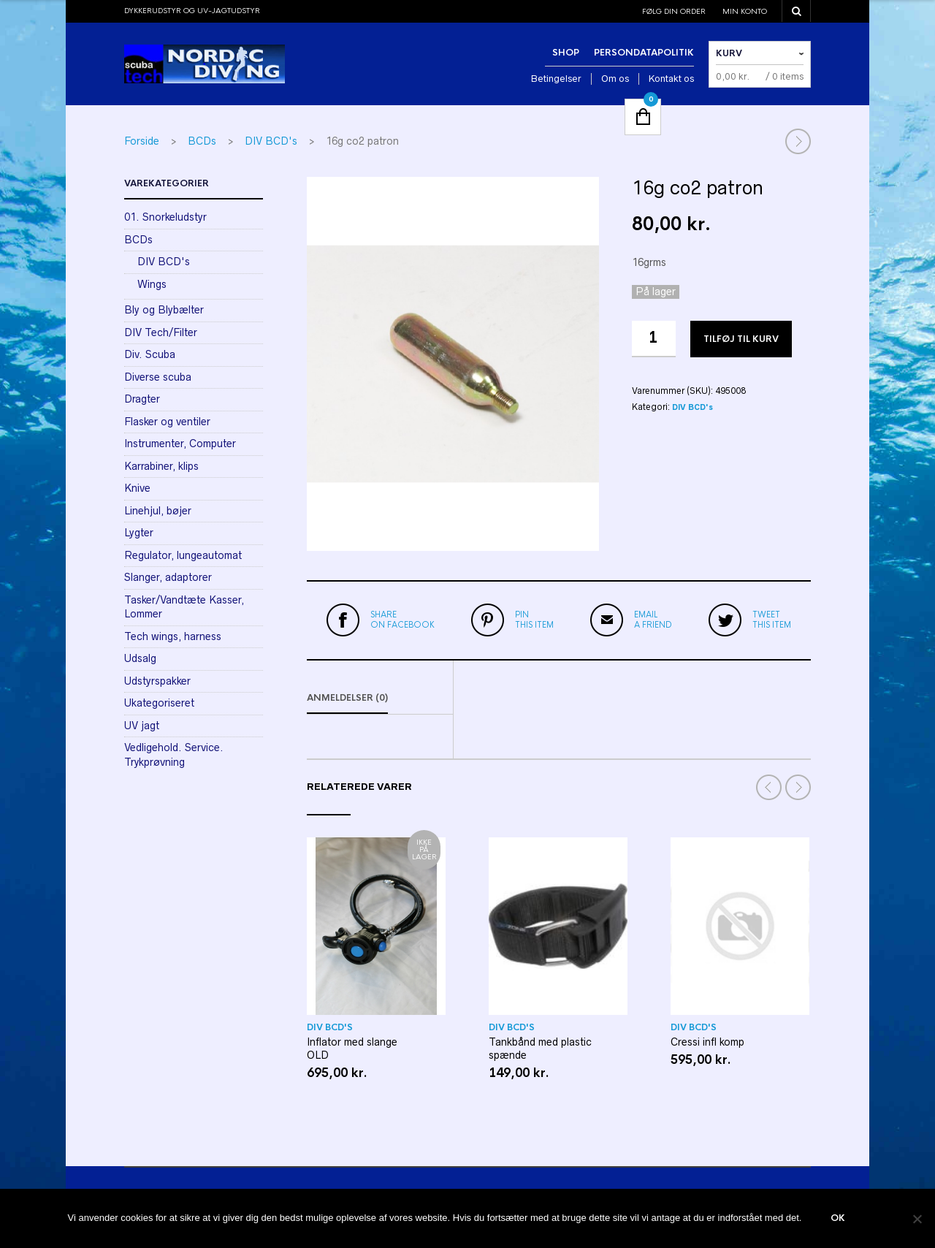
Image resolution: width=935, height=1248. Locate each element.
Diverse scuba (157, 377)
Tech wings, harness (172, 636)
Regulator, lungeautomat (183, 555)
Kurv (729, 53)
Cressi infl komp (707, 1043)
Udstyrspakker (157, 681)
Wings (152, 284)
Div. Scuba (149, 354)
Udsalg (140, 658)
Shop (565, 52)
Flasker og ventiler (167, 421)
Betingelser (556, 78)
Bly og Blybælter (164, 310)
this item (534, 619)
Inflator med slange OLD (352, 1049)
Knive (137, 488)
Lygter (138, 533)
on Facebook (402, 619)
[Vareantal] (654, 339)
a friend (653, 619)
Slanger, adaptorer (168, 577)
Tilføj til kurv (741, 339)
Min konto (744, 11)
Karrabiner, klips (161, 466)
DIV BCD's (271, 141)
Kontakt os (671, 78)
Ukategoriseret (159, 703)
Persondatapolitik (644, 52)
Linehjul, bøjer (157, 511)
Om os (615, 78)
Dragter (142, 399)
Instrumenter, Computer (180, 443)
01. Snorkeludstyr (165, 217)
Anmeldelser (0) (347, 698)
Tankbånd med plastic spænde (540, 1049)
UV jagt (141, 725)
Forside (141, 141)
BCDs (202, 141)
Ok (838, 1219)
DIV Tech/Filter (160, 332)
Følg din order (674, 11)
